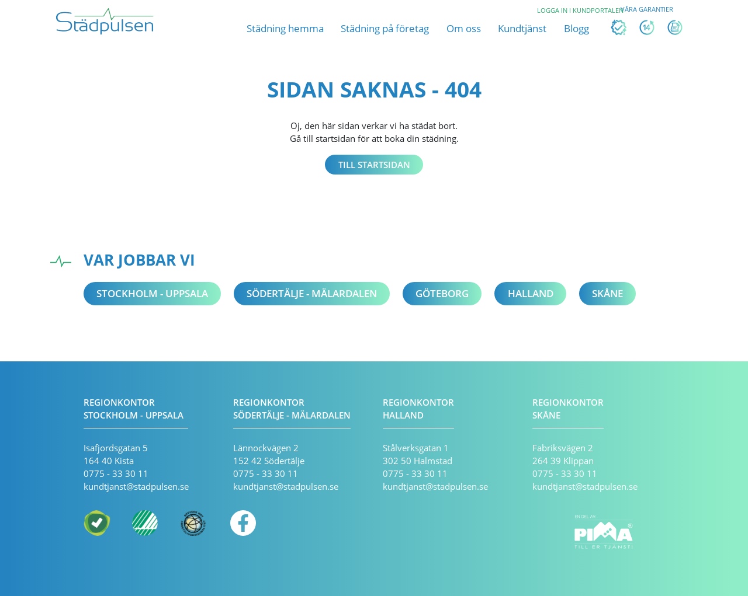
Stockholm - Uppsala (152, 293)
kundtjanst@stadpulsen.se (136, 486)
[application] (723, 571)
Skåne (607, 293)
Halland (530, 293)
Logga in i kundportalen (580, 10)
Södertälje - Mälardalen (312, 293)
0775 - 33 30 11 (116, 473)
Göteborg (442, 293)
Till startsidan (374, 164)
